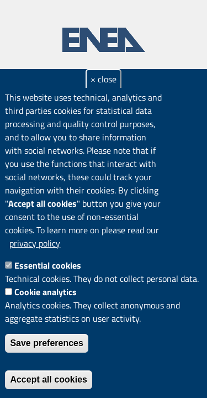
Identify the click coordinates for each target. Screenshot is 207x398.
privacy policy (34, 243)
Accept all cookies (48, 379)
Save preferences (46, 343)
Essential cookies (47, 265)
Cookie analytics (45, 291)
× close (103, 79)
